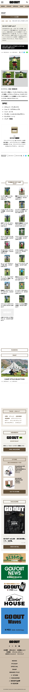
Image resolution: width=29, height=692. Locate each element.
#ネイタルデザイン (9, 422)
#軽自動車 (7, 418)
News (3, 6)
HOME (2, 21)
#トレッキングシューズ (15, 420)
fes (10, 21)
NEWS (14, 661)
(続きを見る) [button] (21, 146)
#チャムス (11, 416)
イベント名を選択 (14, 17)
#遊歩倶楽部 (19, 416)
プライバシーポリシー (17, 652)
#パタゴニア (18, 422)
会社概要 (6, 650)
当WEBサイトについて (10, 654)
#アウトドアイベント (16, 418)
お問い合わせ (12, 650)
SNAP (21, 6)
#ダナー (7, 420)
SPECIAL (15, 6)
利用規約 (8, 652)
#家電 (6, 416)
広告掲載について (21, 650)
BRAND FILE (14, 672)
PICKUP (9, 6)
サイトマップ (20, 654)
